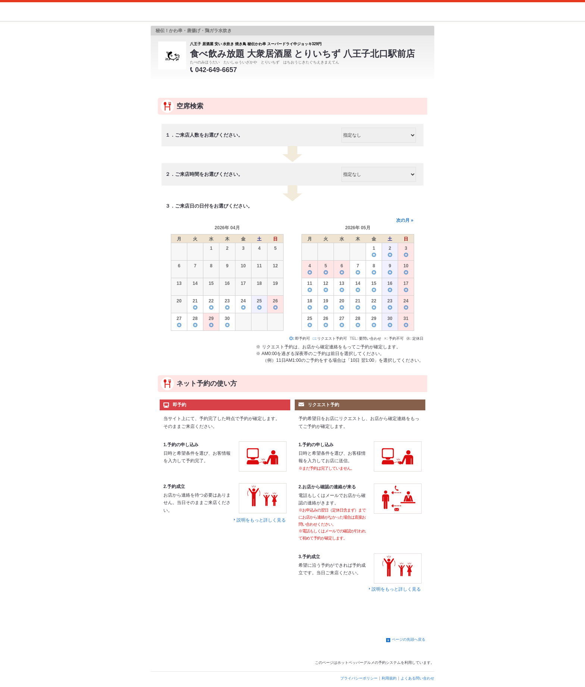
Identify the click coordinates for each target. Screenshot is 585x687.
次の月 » (404, 220)
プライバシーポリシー (359, 678)
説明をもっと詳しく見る (261, 520)
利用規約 (389, 678)
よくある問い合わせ (417, 678)
